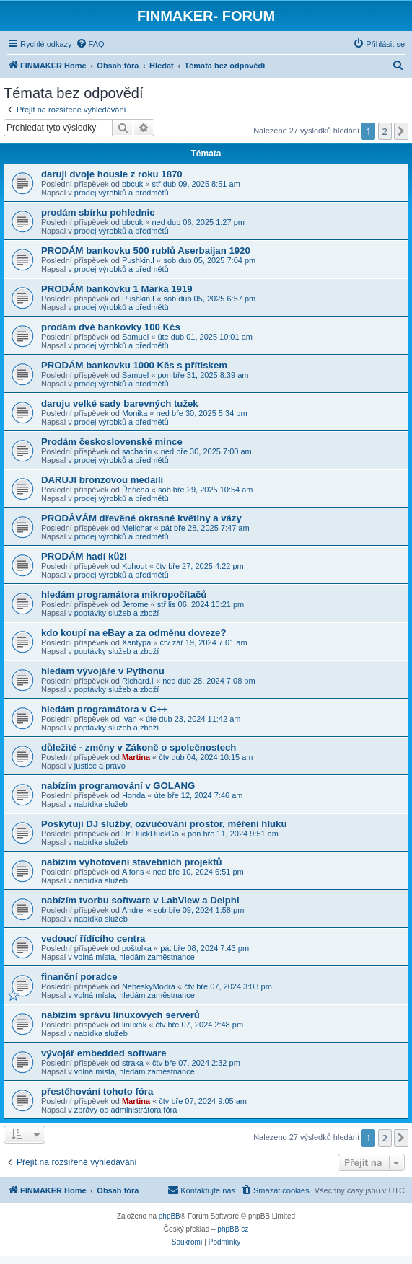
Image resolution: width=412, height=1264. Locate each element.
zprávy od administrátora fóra (125, 1109)
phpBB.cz (232, 1229)
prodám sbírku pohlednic (98, 212)
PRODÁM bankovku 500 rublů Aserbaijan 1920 (145, 250)
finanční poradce (79, 976)
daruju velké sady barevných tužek (119, 403)
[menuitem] (90, 44)
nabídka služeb (101, 804)
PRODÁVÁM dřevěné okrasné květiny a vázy (141, 518)
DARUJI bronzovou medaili (102, 479)
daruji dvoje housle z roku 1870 (112, 174)
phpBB (169, 1216)
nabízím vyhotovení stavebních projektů (131, 862)
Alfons (133, 871)
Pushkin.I (138, 260)
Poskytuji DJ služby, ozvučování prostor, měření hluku (164, 823)
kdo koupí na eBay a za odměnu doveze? (133, 632)
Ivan (129, 719)
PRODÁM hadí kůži (84, 556)
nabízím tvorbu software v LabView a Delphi (140, 900)
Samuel (135, 336)
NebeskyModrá (148, 986)
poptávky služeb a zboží (116, 613)
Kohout (134, 566)
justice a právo (100, 765)
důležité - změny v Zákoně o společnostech (138, 747)
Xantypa (136, 642)
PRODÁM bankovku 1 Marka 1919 (117, 288)
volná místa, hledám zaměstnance (134, 957)
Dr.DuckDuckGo (150, 833)
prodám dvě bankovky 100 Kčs (110, 327)
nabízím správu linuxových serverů (120, 1014)
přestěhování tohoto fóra (97, 1091)
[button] (401, 131)
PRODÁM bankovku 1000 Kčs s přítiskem (134, 365)
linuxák (134, 1024)
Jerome (135, 604)
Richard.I (138, 680)
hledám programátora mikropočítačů (123, 594)
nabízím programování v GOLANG (118, 785)
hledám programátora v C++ (104, 709)
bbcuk (132, 184)
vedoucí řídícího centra (93, 938)
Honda (133, 795)
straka (133, 1063)
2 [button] (384, 131)
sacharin (137, 451)
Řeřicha (135, 489)
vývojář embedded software (104, 1053)
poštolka (137, 948)
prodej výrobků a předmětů (121, 192)
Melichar (137, 527)
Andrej (133, 910)
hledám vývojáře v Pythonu (103, 671)
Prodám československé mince (112, 441)
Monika (134, 413)
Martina (136, 757)
